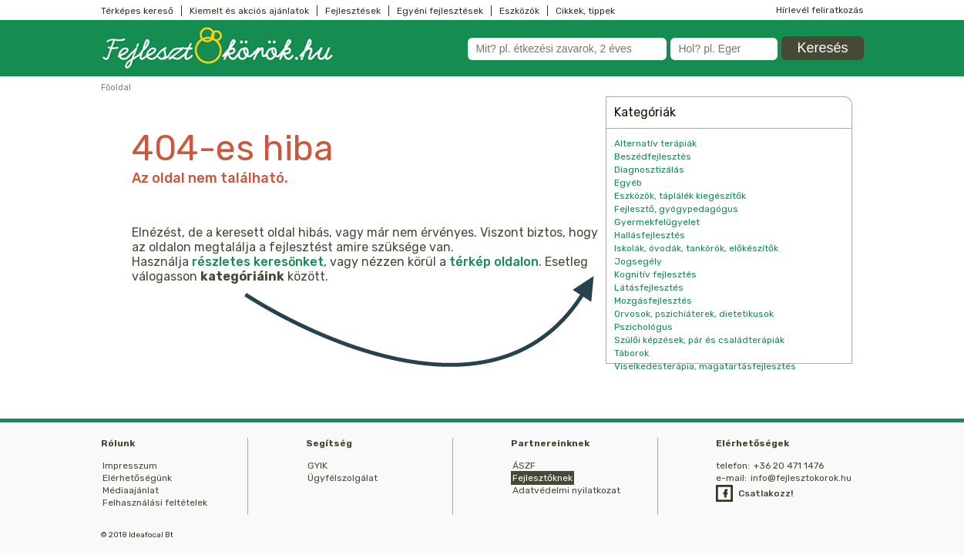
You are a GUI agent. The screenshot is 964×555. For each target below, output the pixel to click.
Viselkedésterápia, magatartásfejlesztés (705, 366)
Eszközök (519, 10)
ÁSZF (524, 465)
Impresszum (129, 465)
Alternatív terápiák (655, 143)
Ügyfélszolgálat (342, 478)
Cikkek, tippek (585, 10)
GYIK (317, 465)
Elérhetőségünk (137, 478)
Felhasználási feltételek (154, 502)
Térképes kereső (137, 10)
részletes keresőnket (258, 261)
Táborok (631, 353)
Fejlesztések (353, 10)
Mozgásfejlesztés (653, 300)
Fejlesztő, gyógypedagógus (676, 209)
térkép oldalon (494, 261)
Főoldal (116, 87)
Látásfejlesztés (649, 287)
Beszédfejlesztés (652, 156)
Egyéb (628, 182)
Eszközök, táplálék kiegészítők (680, 195)
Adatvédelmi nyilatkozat (566, 490)
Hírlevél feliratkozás (820, 10)
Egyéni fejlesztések (440, 10)
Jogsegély (638, 261)
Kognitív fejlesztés (655, 274)
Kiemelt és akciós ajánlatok (249, 10)
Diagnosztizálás (649, 169)
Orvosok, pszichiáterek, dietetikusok (694, 313)
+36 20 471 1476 (789, 465)
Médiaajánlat (130, 490)
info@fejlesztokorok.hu (801, 478)
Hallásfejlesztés (649, 235)
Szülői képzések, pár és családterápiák (699, 340)
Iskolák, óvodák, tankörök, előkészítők (696, 248)
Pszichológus (643, 326)
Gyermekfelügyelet (657, 222)
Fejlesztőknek (542, 478)
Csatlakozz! (765, 493)
